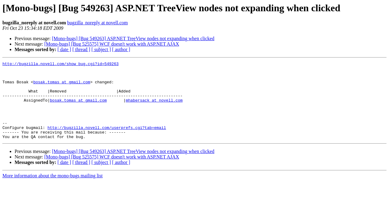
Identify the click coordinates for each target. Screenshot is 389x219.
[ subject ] (101, 49)
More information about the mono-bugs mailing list (52, 191)
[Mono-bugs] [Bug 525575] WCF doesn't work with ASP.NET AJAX (111, 44)
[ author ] (121, 49)
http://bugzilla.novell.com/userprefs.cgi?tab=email (106, 141)
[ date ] (64, 49)
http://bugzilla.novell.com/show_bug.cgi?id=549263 (60, 64)
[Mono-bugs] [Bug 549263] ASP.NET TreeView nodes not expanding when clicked (133, 38)
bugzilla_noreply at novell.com (97, 22)
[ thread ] (81, 49)
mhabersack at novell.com (154, 108)
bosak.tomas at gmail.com (61, 86)
